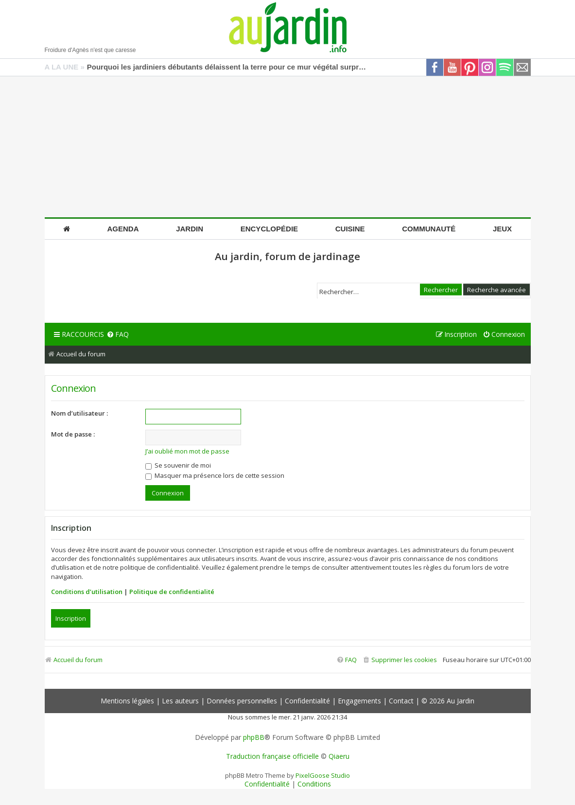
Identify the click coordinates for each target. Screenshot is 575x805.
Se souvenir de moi (178, 465)
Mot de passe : (73, 434)
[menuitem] (117, 335)
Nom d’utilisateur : (79, 413)
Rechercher (441, 289)
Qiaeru (339, 756)
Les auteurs (180, 700)
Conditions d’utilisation (86, 591)
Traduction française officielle (272, 756)
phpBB (253, 737)
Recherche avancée (496, 289)
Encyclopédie (269, 229)
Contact (401, 700)
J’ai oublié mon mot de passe (187, 451)
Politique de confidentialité (171, 591)
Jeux (502, 229)
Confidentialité (307, 700)
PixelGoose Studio (323, 775)
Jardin (189, 229)
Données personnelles (242, 700)
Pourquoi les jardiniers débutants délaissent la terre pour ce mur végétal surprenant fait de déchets (228, 67)
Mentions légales (127, 700)
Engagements (359, 700)
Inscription (70, 618)
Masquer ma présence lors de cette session (214, 475)
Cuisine (350, 229)
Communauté (428, 229)
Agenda (123, 229)
